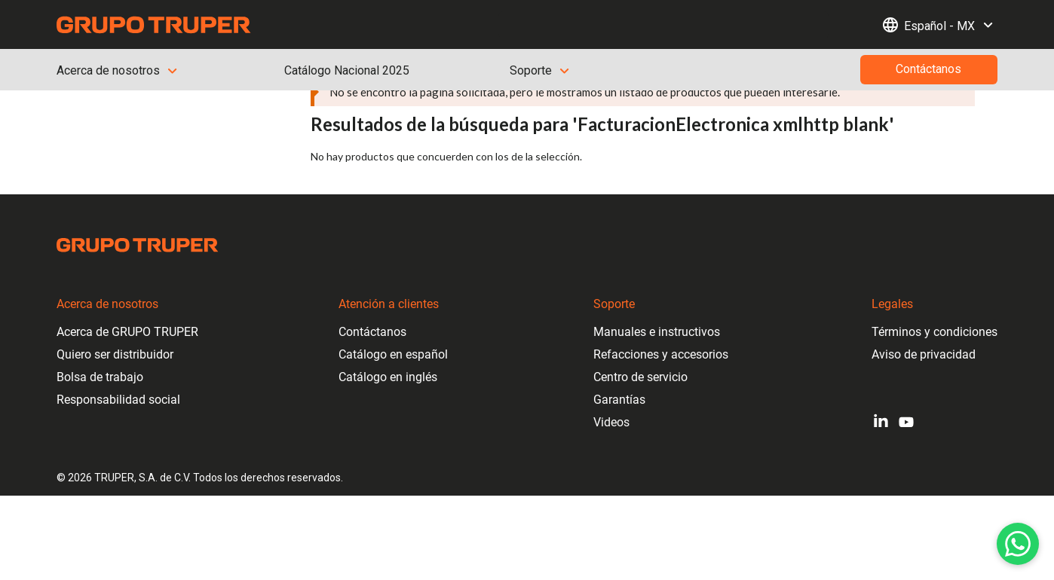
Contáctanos (372, 332)
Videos (611, 422)
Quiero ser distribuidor (115, 354)
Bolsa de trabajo (100, 377)
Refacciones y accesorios (660, 354)
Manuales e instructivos (656, 332)
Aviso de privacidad (924, 354)
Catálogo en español (393, 354)
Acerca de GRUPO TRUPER (127, 332)
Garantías (619, 399)
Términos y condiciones (934, 332)
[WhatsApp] (1018, 544)
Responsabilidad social (118, 399)
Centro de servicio (640, 377)
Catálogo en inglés (388, 377)
